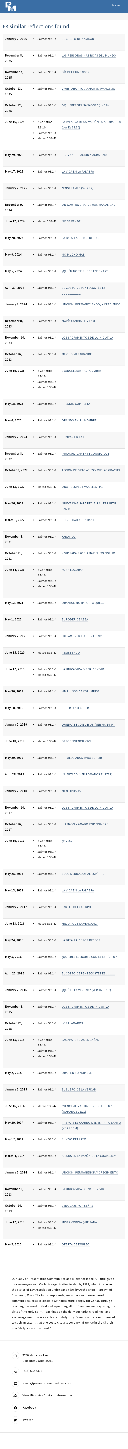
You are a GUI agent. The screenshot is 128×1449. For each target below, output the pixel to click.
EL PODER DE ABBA (75, 619)
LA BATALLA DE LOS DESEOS (81, 238)
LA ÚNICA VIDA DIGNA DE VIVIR (83, 669)
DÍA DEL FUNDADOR (75, 72)
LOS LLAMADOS (72, 1023)
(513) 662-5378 (32, 1371)
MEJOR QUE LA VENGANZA (80, 923)
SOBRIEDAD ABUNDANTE (79, 520)
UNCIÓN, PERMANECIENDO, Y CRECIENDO (91, 304)
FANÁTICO (69, 536)
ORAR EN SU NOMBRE (77, 1073)
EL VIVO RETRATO (74, 1139)
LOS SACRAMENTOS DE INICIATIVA (85, 1006)
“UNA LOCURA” (72, 570)
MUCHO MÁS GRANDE (77, 354)
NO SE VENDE (71, 221)
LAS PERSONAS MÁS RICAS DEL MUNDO (89, 55)
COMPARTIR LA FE (74, 437)
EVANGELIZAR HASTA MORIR (81, 371)
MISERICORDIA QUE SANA (79, 1222)
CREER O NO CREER (75, 708)
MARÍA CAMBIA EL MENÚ (78, 321)
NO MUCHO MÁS (73, 254)
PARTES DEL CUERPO (76, 907)
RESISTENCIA (71, 652)
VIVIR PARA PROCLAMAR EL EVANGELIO (88, 89)
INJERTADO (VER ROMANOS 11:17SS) (87, 774)
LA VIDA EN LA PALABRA (78, 171)
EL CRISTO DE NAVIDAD (78, 39)
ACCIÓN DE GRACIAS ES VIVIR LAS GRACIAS (91, 470)
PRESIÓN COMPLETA (76, 404)
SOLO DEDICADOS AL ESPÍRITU (83, 874)
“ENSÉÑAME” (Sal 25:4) (77, 188)
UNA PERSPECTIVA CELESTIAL (82, 487)
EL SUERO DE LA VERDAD (79, 1089)
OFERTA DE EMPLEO (76, 1244)
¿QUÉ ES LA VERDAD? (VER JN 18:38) (86, 990)
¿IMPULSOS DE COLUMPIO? (80, 691)
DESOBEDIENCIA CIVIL (77, 741)
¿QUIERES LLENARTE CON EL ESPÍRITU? (89, 957)
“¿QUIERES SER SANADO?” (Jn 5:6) (85, 105)
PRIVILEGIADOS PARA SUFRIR (82, 758)
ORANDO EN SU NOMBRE (79, 420)
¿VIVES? (67, 841)
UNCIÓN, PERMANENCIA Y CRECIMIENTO (90, 1172)
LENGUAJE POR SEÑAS (77, 1206)
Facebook (29, 1407)
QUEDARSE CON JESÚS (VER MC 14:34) (88, 724)
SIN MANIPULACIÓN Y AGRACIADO (85, 155)
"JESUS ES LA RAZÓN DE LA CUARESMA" (89, 1156)
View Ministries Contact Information (47, 1395)
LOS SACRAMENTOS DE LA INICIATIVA (87, 337)
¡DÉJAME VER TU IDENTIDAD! (82, 636)
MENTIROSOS (71, 791)
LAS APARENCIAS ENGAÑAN (80, 1040)
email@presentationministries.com (46, 1383)
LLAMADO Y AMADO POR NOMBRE (85, 824)
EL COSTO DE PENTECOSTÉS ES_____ (88, 973)
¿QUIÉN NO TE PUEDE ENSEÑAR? (85, 271)
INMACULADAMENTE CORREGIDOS (85, 453)
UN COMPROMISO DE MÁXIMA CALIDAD (88, 205)
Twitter (27, 1420)
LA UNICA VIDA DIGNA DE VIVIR (83, 1189)
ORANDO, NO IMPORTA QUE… (83, 603)
